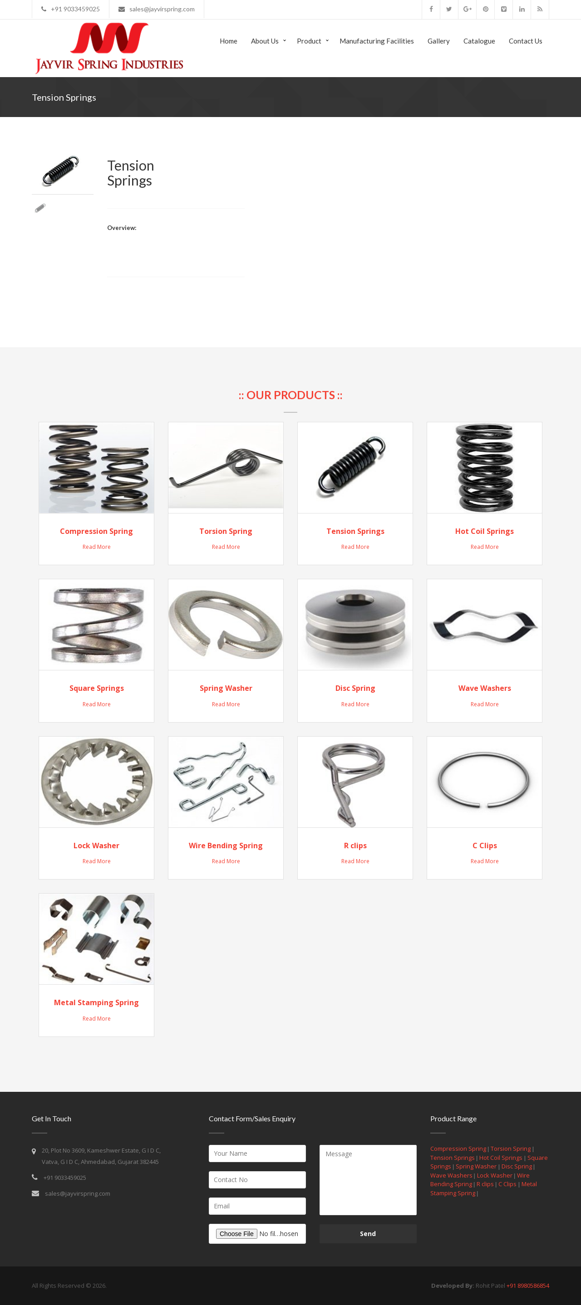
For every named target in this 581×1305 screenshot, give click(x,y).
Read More (97, 547)
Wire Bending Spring (226, 845)
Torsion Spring (225, 531)
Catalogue (479, 41)
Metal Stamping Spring (96, 1002)
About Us (265, 41)
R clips (355, 845)
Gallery (439, 41)
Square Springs (96, 688)
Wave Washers (484, 688)
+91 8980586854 (528, 1285)
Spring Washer (226, 688)
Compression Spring (96, 531)
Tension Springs (355, 531)
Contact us (525, 41)
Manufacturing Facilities (377, 41)
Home (228, 41)
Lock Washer (96, 845)
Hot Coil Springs (484, 531)
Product (309, 41)
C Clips (485, 845)
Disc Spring (355, 688)
